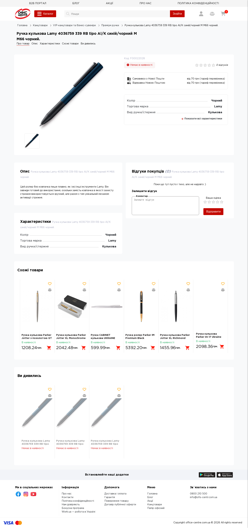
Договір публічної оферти (120, 505)
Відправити (213, 211)
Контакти (67, 497)
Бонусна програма (73, 508)
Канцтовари (154, 505)
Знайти (177, 13)
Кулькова (215, 112)
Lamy (218, 106)
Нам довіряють (71, 505)
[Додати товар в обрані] (49, 283)
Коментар (142, 196)
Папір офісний (155, 508)
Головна (152, 494)
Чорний (216, 100)
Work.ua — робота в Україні (78, 512)
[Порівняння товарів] (212, 13)
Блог (150, 497)
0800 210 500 (198, 494)
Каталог (45, 13)
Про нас (66, 494)
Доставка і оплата (115, 494)
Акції (150, 501)
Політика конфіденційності (78, 501)
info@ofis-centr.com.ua (203, 497)
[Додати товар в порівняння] (49, 290)
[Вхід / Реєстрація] (201, 13)
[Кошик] (223, 13)
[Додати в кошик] (49, 346)
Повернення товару (116, 501)
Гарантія (109, 497)
